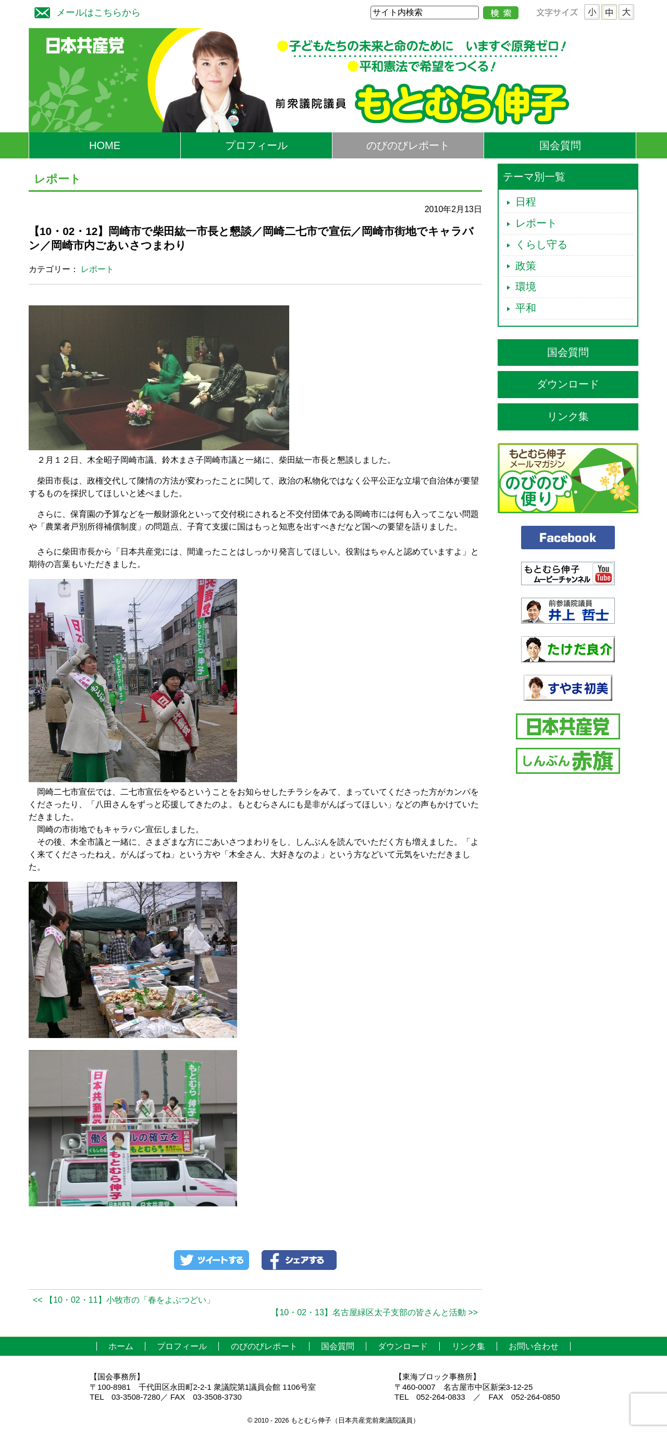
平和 (525, 308)
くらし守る (541, 244)
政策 (525, 265)
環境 (525, 286)
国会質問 (560, 145)
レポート (97, 269)
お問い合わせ (534, 1346)
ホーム (120, 1346)
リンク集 (568, 416)
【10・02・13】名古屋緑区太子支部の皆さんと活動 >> (374, 1312)
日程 (525, 201)
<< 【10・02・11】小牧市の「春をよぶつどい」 (124, 1299)
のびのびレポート (408, 145)
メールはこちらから (85, 11)
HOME (104, 145)
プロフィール (256, 145)
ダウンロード (568, 384)
